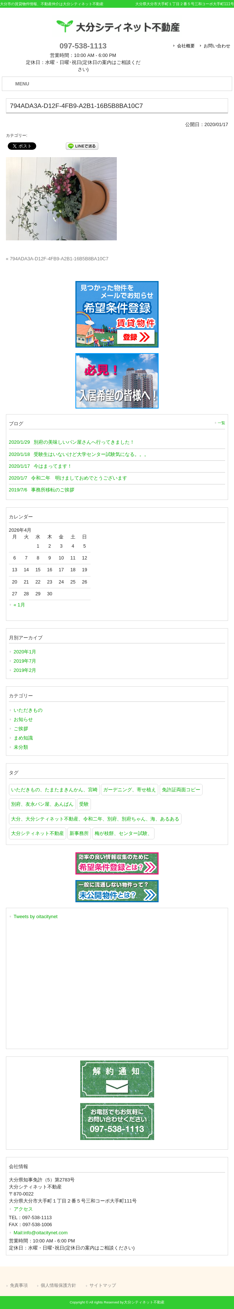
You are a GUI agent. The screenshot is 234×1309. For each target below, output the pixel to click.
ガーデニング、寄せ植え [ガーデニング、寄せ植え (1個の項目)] (129, 789)
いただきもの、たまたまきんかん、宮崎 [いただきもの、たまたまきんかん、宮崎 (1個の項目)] (54, 789)
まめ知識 (23, 738)
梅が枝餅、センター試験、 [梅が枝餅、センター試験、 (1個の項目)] (123, 833)
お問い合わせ (217, 46)
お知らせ (23, 719)
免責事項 (19, 1285)
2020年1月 (25, 651)
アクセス (23, 1209)
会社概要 (186, 46)
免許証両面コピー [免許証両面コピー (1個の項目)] (181, 789)
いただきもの (28, 710)
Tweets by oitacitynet (36, 916)
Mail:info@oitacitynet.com (41, 1232)
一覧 (221, 423)
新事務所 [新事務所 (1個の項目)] (79, 833)
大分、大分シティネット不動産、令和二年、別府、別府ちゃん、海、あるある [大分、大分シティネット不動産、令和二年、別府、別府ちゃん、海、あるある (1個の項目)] (95, 819)
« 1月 (19, 605)
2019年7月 (25, 661)
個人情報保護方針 (58, 1285)
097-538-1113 (83, 45)
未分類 (21, 747)
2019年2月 (25, 670)
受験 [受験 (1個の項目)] (84, 804)
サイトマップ (102, 1285)
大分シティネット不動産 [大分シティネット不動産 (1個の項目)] (37, 833)
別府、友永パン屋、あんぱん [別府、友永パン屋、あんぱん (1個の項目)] (42, 804)
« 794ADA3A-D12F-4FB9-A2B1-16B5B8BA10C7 (57, 258)
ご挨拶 (21, 728)
